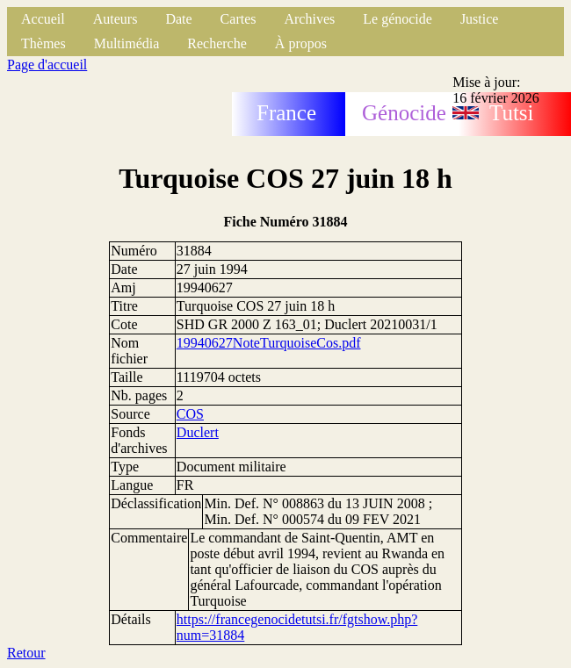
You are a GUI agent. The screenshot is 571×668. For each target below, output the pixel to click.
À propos (301, 43)
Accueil (43, 18)
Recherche (217, 43)
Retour (26, 652)
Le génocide (397, 18)
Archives (309, 18)
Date (178, 18)
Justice (479, 18)
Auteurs (115, 18)
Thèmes (43, 43)
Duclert (198, 432)
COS (190, 413)
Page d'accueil (47, 64)
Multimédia (127, 43)
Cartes (238, 18)
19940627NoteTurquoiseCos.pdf (269, 342)
